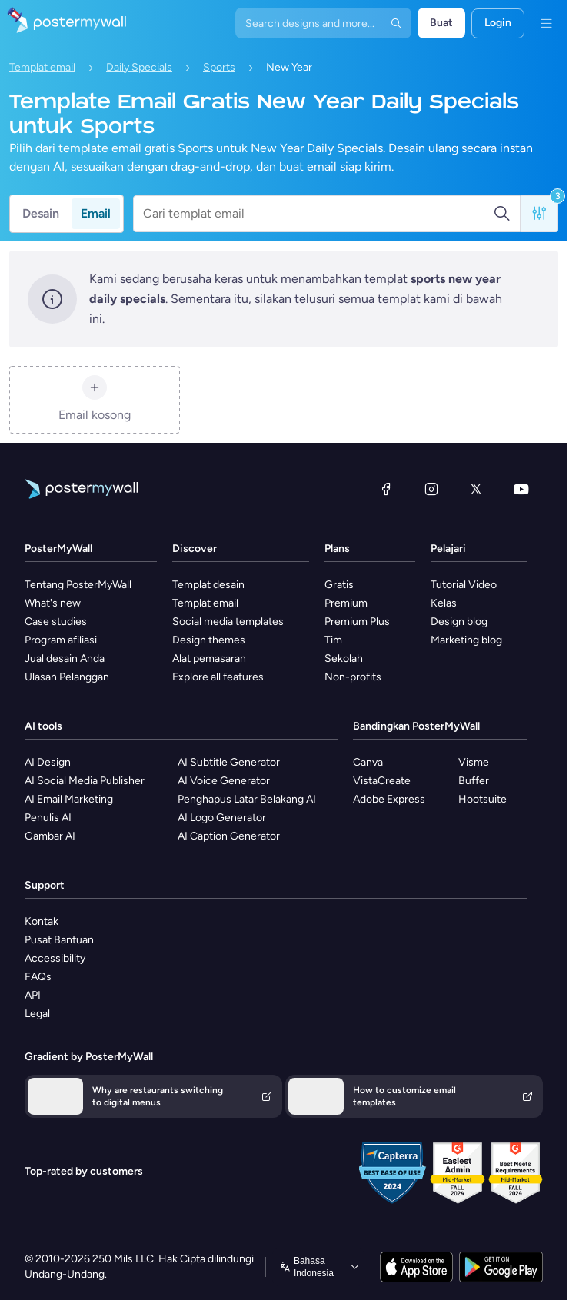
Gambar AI (50, 836)
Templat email (42, 67)
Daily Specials (139, 67)
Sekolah (343, 658)
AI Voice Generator (224, 780)
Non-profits (352, 676)
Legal (37, 1013)
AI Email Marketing (69, 799)
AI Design (48, 762)
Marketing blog (466, 640)
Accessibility (55, 958)
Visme (473, 762)
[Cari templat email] (318, 213)
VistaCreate (382, 780)
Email (96, 213)
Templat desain (208, 584)
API (33, 995)
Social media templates (228, 621)
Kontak (41, 921)
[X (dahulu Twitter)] (476, 489)
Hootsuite (482, 799)
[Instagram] (431, 489)
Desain (40, 213)
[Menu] (545, 23)
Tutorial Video (464, 584)
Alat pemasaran (209, 658)
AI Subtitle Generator (229, 762)
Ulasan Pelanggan (67, 676)
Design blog (459, 621)
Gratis (339, 584)
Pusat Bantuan (59, 939)
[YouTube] (521, 489)
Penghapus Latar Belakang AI (247, 799)
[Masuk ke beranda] (63, 23)
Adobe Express (389, 799)
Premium (346, 603)
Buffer (473, 780)
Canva (368, 762)
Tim (333, 640)
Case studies (56, 621)
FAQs (38, 976)
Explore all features (218, 676)
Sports (219, 67)
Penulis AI (48, 817)
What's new (53, 603)
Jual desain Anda (65, 658)
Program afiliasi (61, 640)
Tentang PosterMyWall (78, 584)
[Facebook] (386, 489)
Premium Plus (357, 621)
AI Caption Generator (229, 836)
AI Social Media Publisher (85, 780)
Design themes (208, 640)
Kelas (444, 603)
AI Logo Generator (222, 817)
